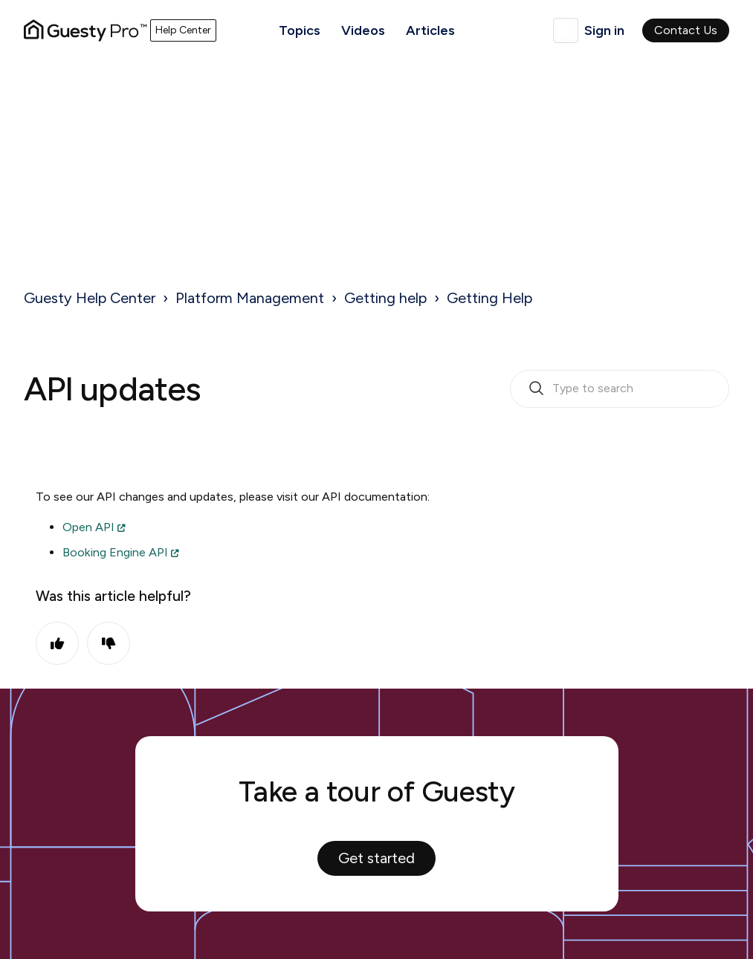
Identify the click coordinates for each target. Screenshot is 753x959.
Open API (88, 527)
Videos (363, 30)
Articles (430, 30)
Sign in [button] (604, 30)
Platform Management (249, 298)
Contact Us (685, 30)
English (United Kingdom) (565, 30)
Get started (376, 858)
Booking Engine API (115, 552)
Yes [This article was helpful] (57, 643)
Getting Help (489, 298)
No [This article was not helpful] (108, 643)
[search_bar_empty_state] (619, 389)
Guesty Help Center (89, 298)
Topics (299, 30)
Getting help (385, 298)
